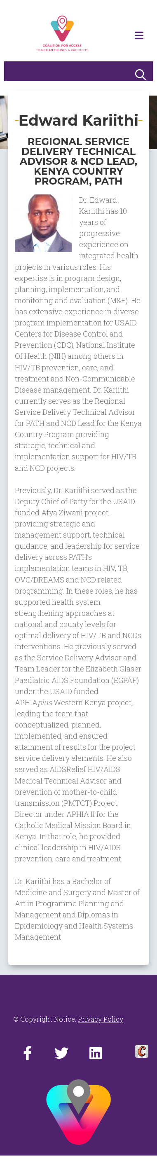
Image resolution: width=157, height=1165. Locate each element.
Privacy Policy (100, 1019)
